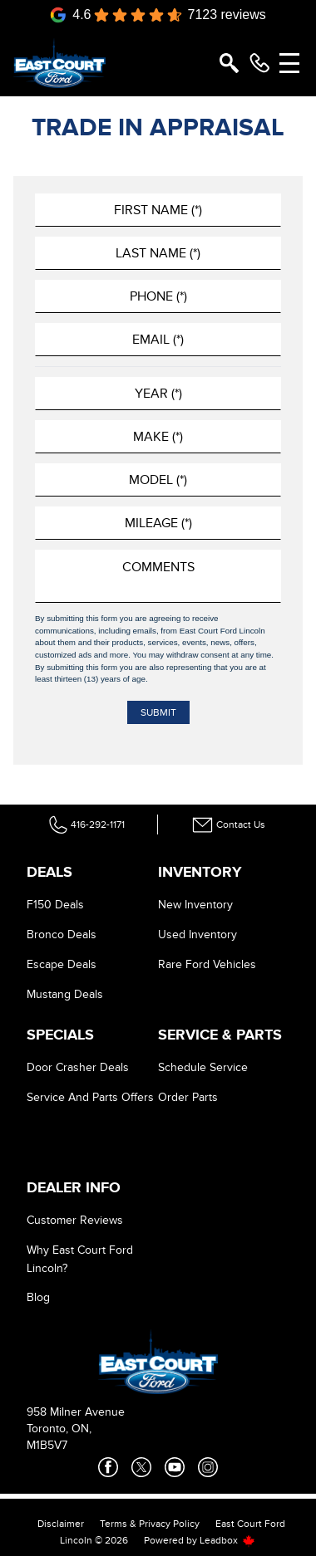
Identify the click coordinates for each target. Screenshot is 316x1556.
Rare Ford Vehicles (207, 964)
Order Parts (188, 1097)
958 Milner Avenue (76, 1412)
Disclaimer (60, 1523)
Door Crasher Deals (78, 1067)
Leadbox (227, 1540)
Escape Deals (61, 964)
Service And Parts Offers (90, 1097)
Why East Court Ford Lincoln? (80, 1259)
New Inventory (195, 905)
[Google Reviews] (158, 15)
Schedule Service (203, 1067)
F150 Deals (55, 905)
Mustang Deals (65, 994)
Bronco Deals (61, 934)
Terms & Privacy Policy (150, 1523)
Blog (38, 1297)
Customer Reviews (75, 1220)
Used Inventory (197, 934)
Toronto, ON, (59, 1428)
